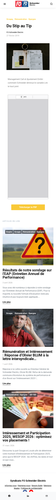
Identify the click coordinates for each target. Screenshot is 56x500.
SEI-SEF (33, 395)
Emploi (9, 232)
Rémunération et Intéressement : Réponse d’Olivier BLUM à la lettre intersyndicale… (27, 355)
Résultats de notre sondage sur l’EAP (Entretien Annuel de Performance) (27, 273)
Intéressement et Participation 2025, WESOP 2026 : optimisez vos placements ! (27, 436)
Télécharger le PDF (28, 207)
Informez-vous (10, 486)
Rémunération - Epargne (25, 19)
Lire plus (7, 302)
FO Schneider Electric (14, 32)
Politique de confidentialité (31, 488)
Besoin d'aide (37, 486)
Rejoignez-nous (24, 486)
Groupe (9, 19)
